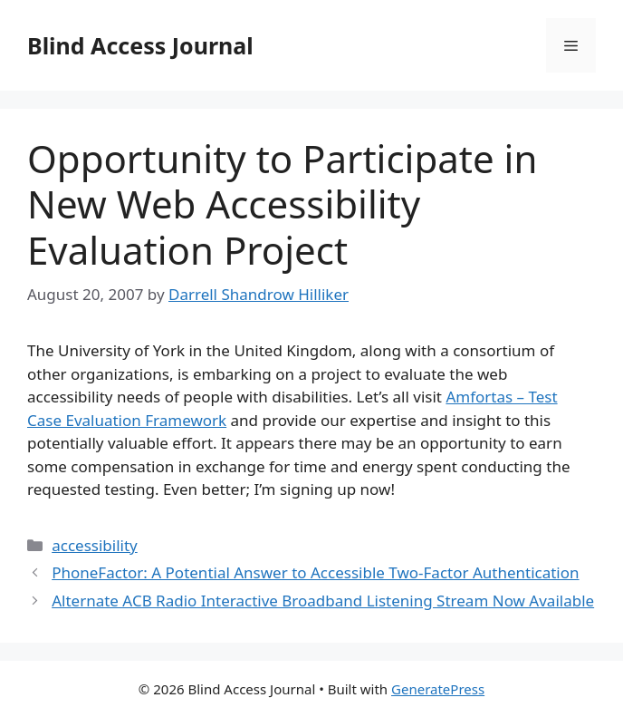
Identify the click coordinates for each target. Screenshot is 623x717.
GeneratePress (437, 689)
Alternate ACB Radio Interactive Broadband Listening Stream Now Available (323, 600)
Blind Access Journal (140, 45)
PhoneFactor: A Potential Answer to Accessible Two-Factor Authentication (315, 572)
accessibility (95, 545)
